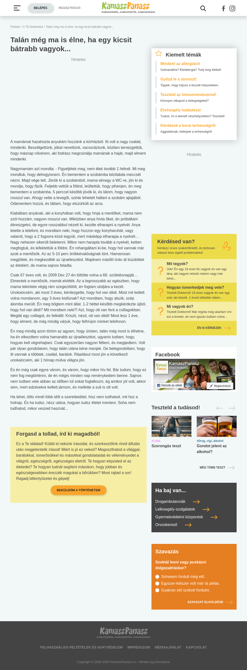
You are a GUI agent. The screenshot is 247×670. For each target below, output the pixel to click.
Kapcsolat (196, 647)
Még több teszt (212, 467)
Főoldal (15, 27)
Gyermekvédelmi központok (186, 517)
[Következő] (230, 408)
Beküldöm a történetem (78, 490)
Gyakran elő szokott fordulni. (185, 590)
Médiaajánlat (168, 647)
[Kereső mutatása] (203, 8)
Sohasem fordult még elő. (183, 577)
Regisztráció (70, 8)
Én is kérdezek (214, 328)
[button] (223, 8)
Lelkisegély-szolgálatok (182, 509)
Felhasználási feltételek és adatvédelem (81, 647)
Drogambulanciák (177, 501)
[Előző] (218, 408)
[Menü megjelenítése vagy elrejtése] (17, 8)
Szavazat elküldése (210, 602)
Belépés (40, 8)
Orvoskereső (173, 525)
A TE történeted (33, 27)
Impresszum (138, 647)
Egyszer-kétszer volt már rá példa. (190, 583)
